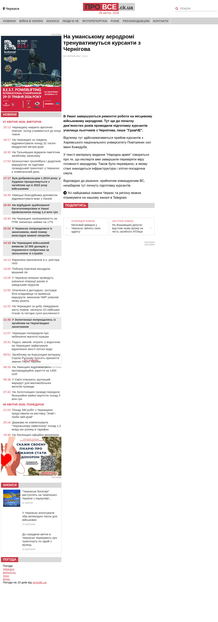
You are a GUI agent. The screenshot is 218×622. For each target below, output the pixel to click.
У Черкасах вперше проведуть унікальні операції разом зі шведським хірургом (32, 281)
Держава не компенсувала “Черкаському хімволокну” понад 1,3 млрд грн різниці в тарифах (36, 426)
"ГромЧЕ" (134, 130)
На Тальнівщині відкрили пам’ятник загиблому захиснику (36, 153)
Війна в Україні (31, 21)
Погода (9, 559)
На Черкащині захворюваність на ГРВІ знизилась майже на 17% (34, 220)
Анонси (52, 21)
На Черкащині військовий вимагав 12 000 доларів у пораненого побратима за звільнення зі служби (30, 248)
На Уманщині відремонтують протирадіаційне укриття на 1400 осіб (34, 370)
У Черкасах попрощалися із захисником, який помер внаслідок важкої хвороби (32, 232)
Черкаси (12, 9)
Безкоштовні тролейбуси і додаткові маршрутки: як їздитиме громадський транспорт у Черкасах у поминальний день (36, 166)
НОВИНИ (10, 114)
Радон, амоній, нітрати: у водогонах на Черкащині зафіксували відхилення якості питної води (36, 345)
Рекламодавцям (136, 21)
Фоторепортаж (94, 21)
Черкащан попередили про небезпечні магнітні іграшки (30, 334)
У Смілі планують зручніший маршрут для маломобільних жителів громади (31, 383)
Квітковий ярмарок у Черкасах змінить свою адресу (86, 228)
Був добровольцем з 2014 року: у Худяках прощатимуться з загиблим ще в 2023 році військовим (36, 183)
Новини (9, 21)
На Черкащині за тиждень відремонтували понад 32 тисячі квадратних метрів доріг (34, 143)
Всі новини (31, 360)
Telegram (120, 197)
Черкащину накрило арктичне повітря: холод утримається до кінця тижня (36, 131)
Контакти (160, 21)
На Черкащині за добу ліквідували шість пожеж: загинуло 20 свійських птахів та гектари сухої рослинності (36, 309)
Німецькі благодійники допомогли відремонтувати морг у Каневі (34, 196)
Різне (115, 21)
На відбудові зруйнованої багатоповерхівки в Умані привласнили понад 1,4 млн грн (35, 208)
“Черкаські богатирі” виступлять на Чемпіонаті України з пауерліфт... (39, 495)
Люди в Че (70, 21)
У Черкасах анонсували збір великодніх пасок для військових (39, 516)
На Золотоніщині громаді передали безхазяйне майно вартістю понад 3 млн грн (36, 395)
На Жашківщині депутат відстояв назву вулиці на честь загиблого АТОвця (127, 228)
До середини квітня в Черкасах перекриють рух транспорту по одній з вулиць (39, 539)
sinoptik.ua (40, 582)
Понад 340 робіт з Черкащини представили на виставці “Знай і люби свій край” (33, 413)
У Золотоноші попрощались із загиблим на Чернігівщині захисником (34, 323)
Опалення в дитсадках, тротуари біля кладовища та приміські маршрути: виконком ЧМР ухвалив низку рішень (35, 295)
